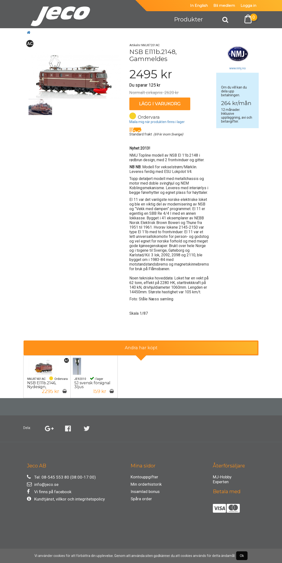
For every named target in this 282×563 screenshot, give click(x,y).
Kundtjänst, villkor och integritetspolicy (66, 498)
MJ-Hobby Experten (222, 477)
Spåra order (141, 498)
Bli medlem (224, 5)
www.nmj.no (237, 68)
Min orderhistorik (146, 484)
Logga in (248, 5)
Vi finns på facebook (49, 491)
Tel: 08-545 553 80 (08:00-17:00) (61, 477)
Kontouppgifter (144, 476)
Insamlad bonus (145, 491)
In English (199, 5)
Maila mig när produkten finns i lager (157, 122)
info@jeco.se (42, 484)
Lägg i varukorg (160, 104)
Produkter (188, 19)
